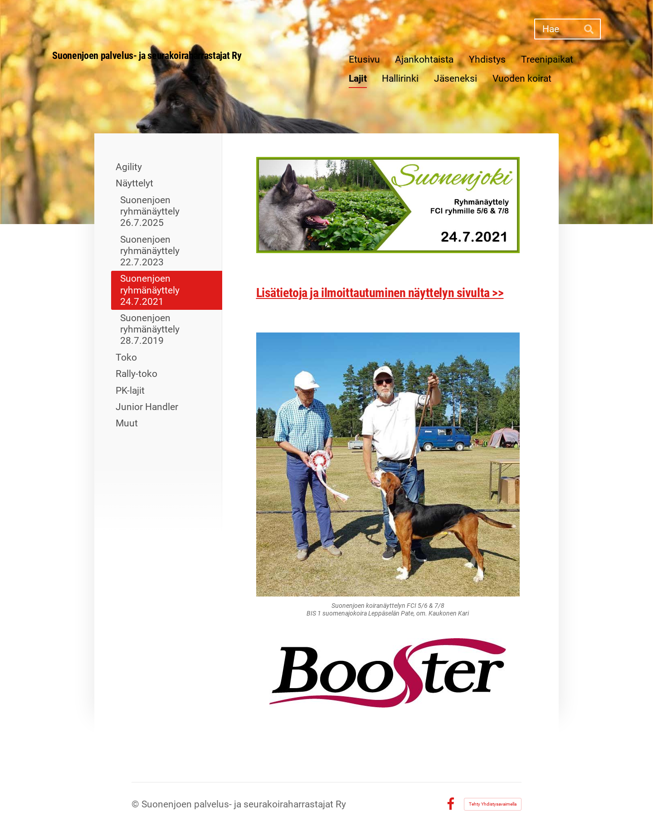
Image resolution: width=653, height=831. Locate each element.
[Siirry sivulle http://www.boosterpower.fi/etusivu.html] (387, 673)
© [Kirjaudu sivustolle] (136, 804)
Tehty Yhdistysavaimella (493, 804)
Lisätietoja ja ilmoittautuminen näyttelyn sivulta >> (380, 292)
